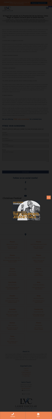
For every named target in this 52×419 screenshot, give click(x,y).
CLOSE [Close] (48, 197)
